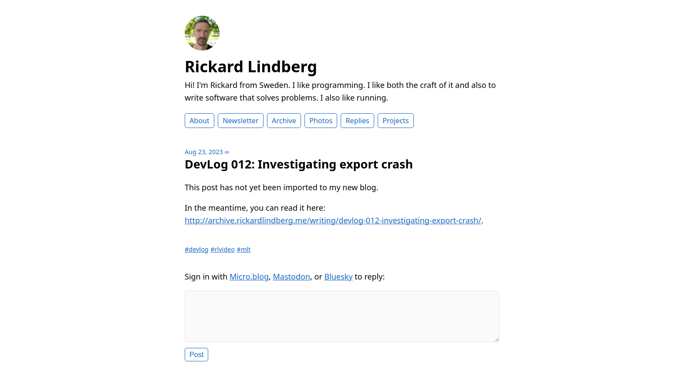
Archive (284, 120)
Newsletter (240, 120)
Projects (395, 120)
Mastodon (292, 276)
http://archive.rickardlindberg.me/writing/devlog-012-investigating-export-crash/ (333, 220)
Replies (357, 120)
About (199, 120)
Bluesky (339, 276)
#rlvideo (222, 249)
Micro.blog (249, 276)
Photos (320, 120)
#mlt (244, 249)
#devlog (197, 249)
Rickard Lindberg (251, 66)
